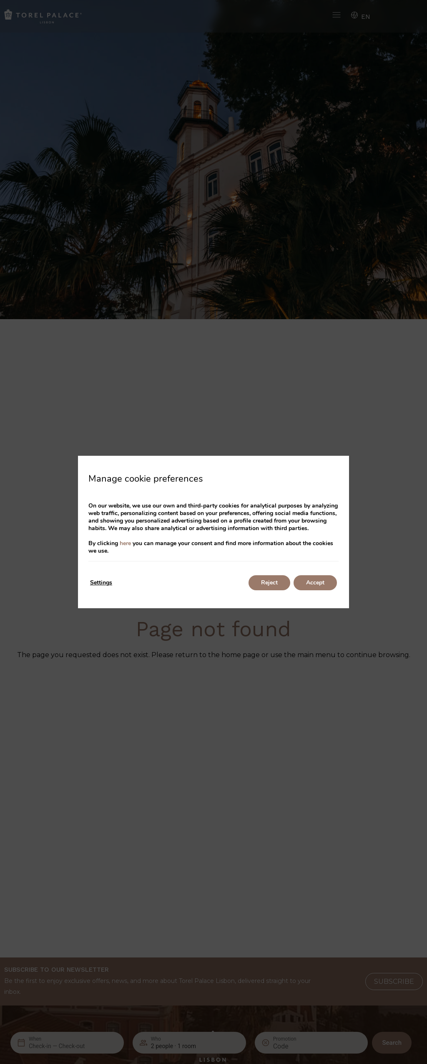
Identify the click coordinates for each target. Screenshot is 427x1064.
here (125, 543)
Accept (315, 583)
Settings (101, 583)
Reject (269, 583)
